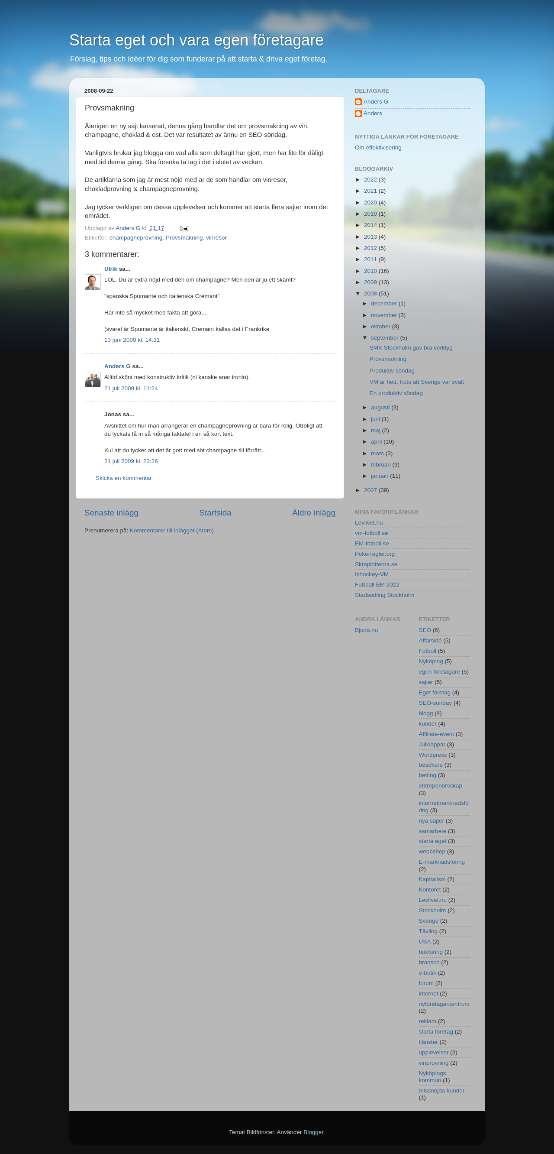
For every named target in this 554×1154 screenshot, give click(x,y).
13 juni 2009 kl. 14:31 (132, 340)
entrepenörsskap (441, 785)
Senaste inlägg (111, 512)
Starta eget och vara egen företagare (196, 40)
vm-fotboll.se (371, 533)
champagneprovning (136, 237)
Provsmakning (184, 237)
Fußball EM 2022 (377, 584)
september (385, 337)
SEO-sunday (435, 703)
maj (376, 430)
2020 (371, 202)
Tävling (428, 931)
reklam (428, 1021)
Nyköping (431, 661)
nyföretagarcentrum (444, 1004)
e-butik (428, 972)
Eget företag (435, 692)
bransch (429, 962)
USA (425, 941)
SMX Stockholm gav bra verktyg (411, 347)
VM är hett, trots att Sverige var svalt (417, 382)
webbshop (432, 851)
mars (378, 453)
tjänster (428, 1042)
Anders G (117, 366)
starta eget (433, 841)
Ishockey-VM (372, 574)
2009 (371, 282)
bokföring (431, 952)
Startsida (215, 512)
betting (428, 775)
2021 (371, 191)
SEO (425, 630)
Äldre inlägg (313, 512)
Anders (373, 113)
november (385, 315)
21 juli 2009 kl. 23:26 (131, 461)
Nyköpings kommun (432, 1076)
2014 (371, 225)
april (377, 441)
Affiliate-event (436, 734)
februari (382, 464)
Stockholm (432, 910)
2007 (371, 490)
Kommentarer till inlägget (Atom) (172, 530)
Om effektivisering (378, 147)
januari (380, 476)
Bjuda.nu (366, 630)
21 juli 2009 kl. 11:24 (131, 388)
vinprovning (434, 1063)
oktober (381, 326)
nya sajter (431, 820)
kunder (428, 723)
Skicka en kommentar (124, 478)
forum (426, 983)
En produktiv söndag (396, 393)
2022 (371, 179)
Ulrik (110, 269)
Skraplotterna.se (376, 564)
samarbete (433, 831)
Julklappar (432, 744)
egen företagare (439, 671)
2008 (371, 293)
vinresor (216, 237)
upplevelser (434, 1052)
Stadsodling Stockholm (384, 595)
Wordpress (433, 755)
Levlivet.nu (369, 522)
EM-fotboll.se (372, 543)
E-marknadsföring (442, 862)
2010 (371, 271)
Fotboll (428, 651)
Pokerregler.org (375, 554)
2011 (371, 259)
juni (376, 419)
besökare (431, 765)
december (385, 303)
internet (428, 993)
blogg (426, 713)
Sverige (429, 920)
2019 (371, 214)
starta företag (436, 1031)
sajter (426, 682)
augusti (381, 407)
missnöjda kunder (442, 1090)
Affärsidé (430, 640)
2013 (371, 236)
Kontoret (430, 889)
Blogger (313, 1132)
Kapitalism (432, 879)
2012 (371, 248)
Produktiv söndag (392, 370)
